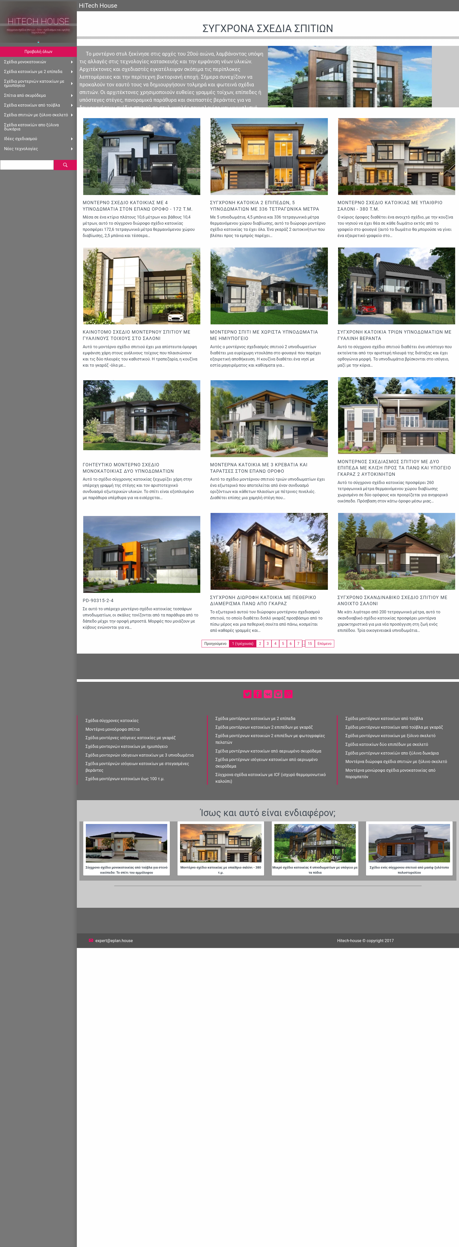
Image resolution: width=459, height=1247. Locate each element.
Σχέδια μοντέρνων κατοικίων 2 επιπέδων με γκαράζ (264, 727)
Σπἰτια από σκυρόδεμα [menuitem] (25, 95)
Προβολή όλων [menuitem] (39, 51)
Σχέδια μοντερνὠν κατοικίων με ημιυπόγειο (127, 746)
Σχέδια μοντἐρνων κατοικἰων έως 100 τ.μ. (125, 778)
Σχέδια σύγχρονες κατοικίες (112, 720)
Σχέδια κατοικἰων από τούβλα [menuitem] (32, 105)
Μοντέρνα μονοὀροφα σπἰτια (113, 729)
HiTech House (38, 21)
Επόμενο (324, 644)
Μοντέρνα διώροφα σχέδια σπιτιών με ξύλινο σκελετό (396, 761)
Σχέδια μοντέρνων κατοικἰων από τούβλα (384, 718)
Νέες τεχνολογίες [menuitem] (21, 148)
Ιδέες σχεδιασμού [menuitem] (20, 138)
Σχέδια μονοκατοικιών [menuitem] (25, 61)
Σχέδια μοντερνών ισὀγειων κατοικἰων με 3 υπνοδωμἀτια (140, 755)
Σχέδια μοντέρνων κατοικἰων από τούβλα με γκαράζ (394, 727)
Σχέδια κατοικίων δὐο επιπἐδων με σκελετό (387, 744)
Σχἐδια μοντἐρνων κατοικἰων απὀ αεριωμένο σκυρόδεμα (268, 751)
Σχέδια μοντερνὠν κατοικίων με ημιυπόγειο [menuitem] (34, 83)
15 (310, 644)
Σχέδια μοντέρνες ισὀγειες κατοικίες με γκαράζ (131, 737)
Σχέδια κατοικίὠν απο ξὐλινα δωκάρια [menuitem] (31, 126)
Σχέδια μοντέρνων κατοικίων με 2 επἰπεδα (255, 718)
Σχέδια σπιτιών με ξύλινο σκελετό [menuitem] (36, 114)
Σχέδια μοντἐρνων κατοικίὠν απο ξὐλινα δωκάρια (392, 753)
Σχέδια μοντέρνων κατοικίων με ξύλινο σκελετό (391, 735)
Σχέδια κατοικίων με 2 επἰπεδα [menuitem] (33, 71)
